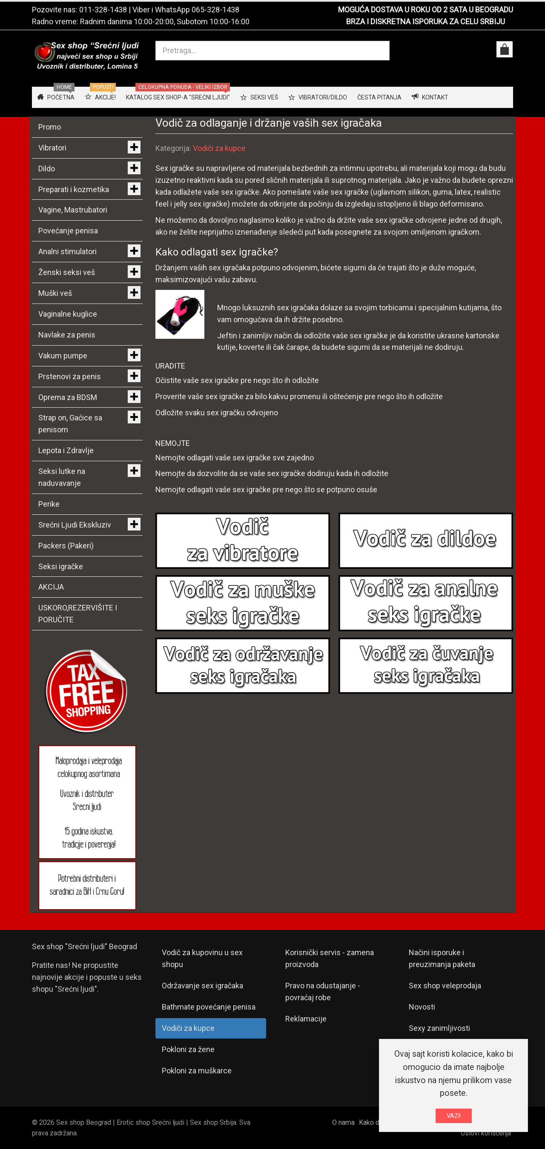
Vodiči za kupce (219, 148)
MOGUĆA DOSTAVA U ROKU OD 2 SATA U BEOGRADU (425, 9)
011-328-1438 (103, 9)
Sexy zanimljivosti (439, 1028)
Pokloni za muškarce (197, 1070)
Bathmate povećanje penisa (208, 1006)
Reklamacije (306, 1018)
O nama (343, 1122)
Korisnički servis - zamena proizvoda (329, 958)
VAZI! (454, 1117)
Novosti (422, 1006)
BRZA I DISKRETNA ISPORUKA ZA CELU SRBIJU (425, 21)
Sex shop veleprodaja (445, 985)
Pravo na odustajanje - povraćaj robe (322, 991)
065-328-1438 (215, 9)
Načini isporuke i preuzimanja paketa (442, 958)
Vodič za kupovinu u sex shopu (202, 958)
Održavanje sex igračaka (202, 985)
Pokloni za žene (188, 1049)
